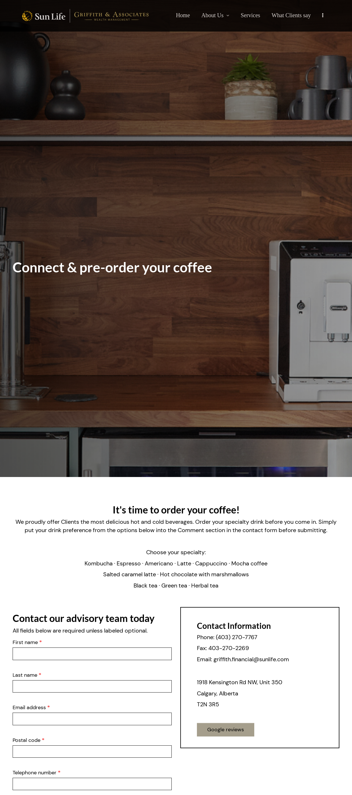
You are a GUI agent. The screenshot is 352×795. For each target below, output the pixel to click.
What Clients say (291, 15)
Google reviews (225, 729)
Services (250, 15)
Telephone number (35, 772)
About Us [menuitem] (215, 16)
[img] (176, 238)
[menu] (323, 15)
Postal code (28, 740)
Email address (31, 707)
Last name (27, 675)
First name (27, 642)
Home (183, 15)
